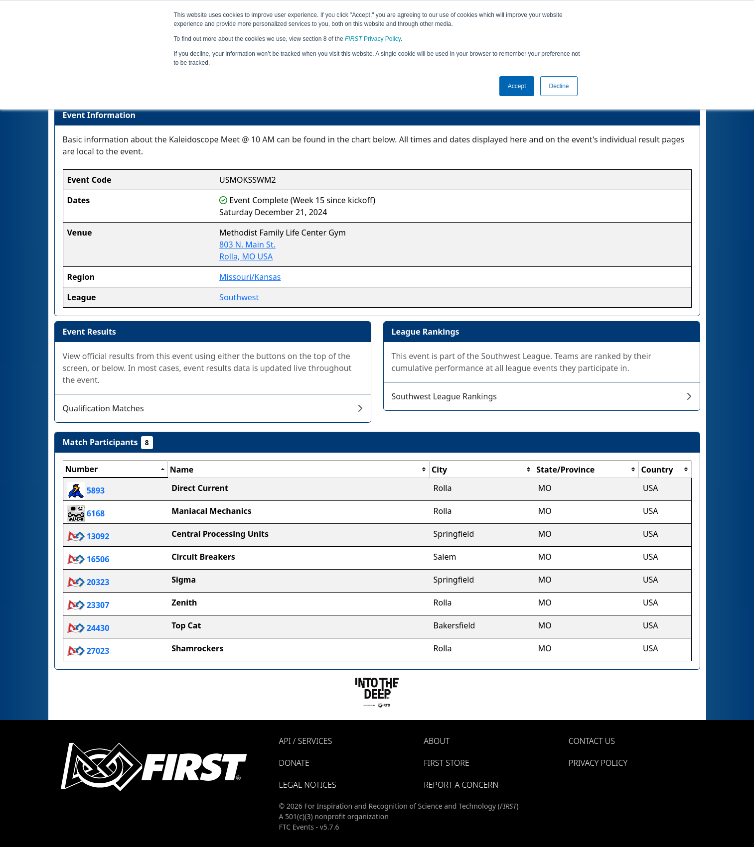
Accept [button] (517, 86)
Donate (294, 762)
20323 (88, 582)
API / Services (305, 740)
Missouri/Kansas (250, 276)
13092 (88, 536)
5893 (86, 490)
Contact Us (592, 740)
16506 (88, 559)
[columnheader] (115, 469)
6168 (86, 513)
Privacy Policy (373, 38)
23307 (88, 605)
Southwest (239, 297)
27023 (88, 650)
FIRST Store (446, 762)
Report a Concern (461, 784)
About (437, 740)
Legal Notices (307, 784)
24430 (88, 627)
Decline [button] (559, 86)
